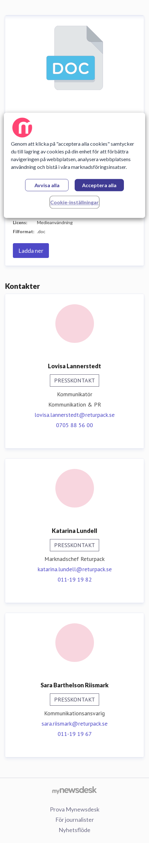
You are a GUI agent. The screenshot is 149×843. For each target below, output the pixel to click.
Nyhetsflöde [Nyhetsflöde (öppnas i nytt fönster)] (74, 829)
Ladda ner (30, 250)
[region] (74, 165)
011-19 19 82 (75, 579)
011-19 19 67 (75, 734)
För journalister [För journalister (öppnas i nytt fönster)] (74, 819)
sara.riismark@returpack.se (74, 723)
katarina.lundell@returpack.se (75, 569)
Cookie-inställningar (74, 202)
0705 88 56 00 (74, 425)
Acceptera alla (99, 185)
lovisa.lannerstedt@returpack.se (74, 414)
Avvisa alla (47, 185)
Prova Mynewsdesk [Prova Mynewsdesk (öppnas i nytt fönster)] (74, 809)
